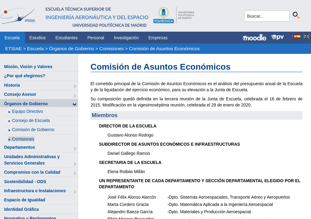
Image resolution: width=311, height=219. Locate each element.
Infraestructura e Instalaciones (35, 190)
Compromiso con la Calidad (32, 172)
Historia (12, 85)
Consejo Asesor (20, 94)
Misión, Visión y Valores (28, 66)
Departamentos (19, 147)
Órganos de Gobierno (71, 48)
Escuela (12, 37)
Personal (95, 37)
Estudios (37, 37)
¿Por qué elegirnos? (24, 75)
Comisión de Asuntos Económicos (164, 48)
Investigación (126, 37)
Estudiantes (67, 37)
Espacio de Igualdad (24, 199)
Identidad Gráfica (21, 209)
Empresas (158, 37)
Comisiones (111, 48)
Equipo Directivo (27, 111)
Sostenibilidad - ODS (25, 181)
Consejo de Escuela (31, 120)
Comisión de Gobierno (33, 129)
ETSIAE (13, 48)
